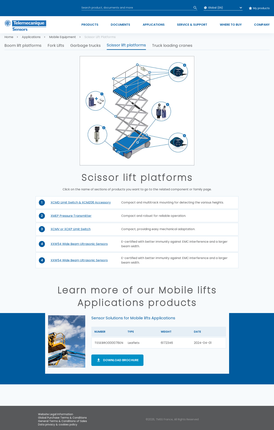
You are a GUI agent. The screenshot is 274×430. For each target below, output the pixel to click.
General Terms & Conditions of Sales (62, 421)
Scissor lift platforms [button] (126, 45)
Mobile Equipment (62, 37)
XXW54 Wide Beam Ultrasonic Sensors (79, 244)
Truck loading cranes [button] (172, 45)
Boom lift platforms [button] (22, 45)
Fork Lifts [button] (56, 45)
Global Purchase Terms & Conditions (62, 418)
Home (8, 37)
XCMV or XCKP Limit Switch (71, 229)
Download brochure (121, 360)
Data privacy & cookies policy (57, 424)
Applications (31, 37)
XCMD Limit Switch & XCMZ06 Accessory (81, 202)
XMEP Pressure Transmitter (71, 216)
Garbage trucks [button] (85, 45)
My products (261, 8)
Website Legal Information (55, 414)
